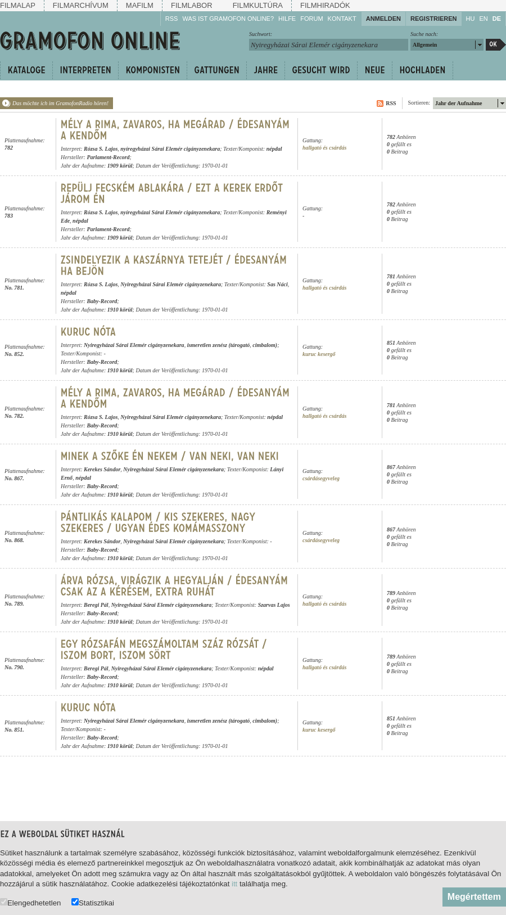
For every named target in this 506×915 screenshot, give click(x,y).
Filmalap (17, 5)
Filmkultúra (258, 5)
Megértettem (474, 897)
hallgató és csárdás (324, 148)
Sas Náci (277, 284)
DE (497, 18)
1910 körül (120, 309)
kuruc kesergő (319, 354)
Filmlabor (192, 5)
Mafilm (139, 5)
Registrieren (433, 18)
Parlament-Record (108, 157)
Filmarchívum (81, 5)
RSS (171, 18)
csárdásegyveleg (321, 478)
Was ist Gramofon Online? (228, 18)
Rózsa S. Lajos (101, 149)
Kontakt (342, 18)
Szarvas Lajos (274, 605)
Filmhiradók (325, 5)
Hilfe (287, 18)
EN (483, 18)
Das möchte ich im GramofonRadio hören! (60, 103)
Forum (311, 18)
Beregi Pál (96, 605)
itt (234, 884)
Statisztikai (92, 902)
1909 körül (120, 166)
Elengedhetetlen (30, 902)
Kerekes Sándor (102, 469)
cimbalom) (264, 345)
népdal (274, 149)
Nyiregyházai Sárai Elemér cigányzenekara (170, 284)
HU (470, 18)
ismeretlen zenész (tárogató (218, 345)
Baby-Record (102, 301)
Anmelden (383, 18)
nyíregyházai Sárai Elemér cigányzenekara (170, 149)
